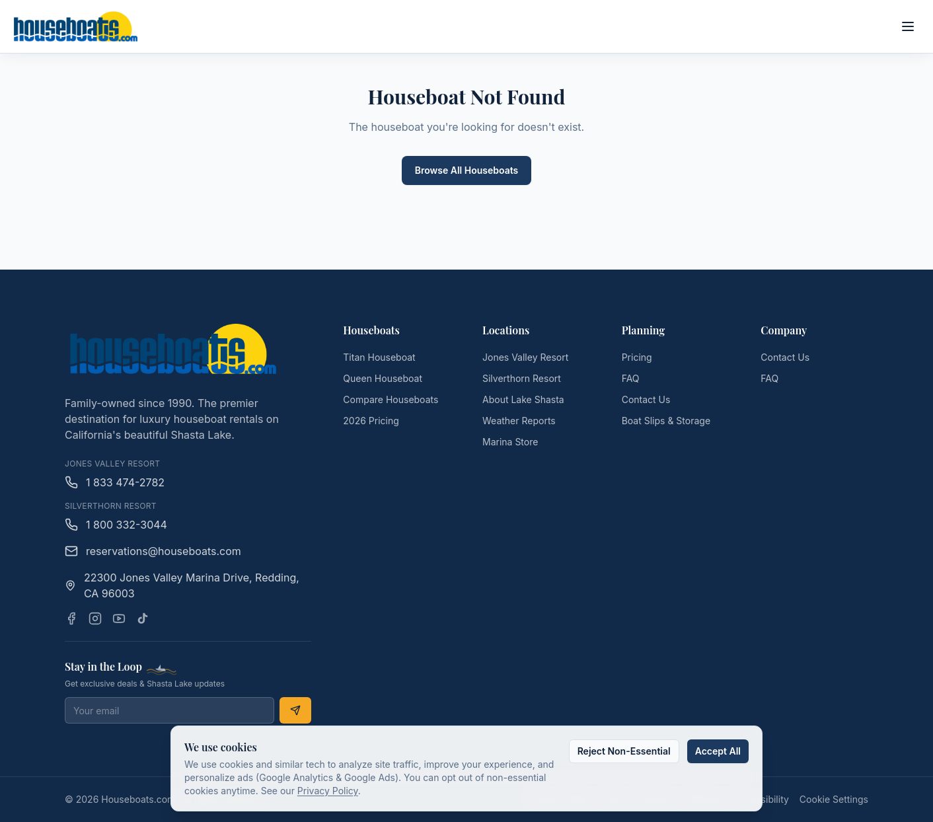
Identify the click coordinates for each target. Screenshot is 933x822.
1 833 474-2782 (115, 482)
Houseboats (371, 330)
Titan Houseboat (379, 357)
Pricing (637, 357)
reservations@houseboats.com (153, 551)
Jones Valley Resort (525, 357)
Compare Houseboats (390, 399)
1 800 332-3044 (116, 524)
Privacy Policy (327, 790)
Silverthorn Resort (521, 378)
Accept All (718, 751)
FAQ (631, 378)
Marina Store (510, 441)
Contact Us (646, 399)
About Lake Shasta (523, 399)
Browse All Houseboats (467, 170)
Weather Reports (519, 420)
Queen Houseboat (382, 378)
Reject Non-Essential (624, 751)
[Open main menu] (907, 26)
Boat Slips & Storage (666, 420)
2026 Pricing (371, 420)
